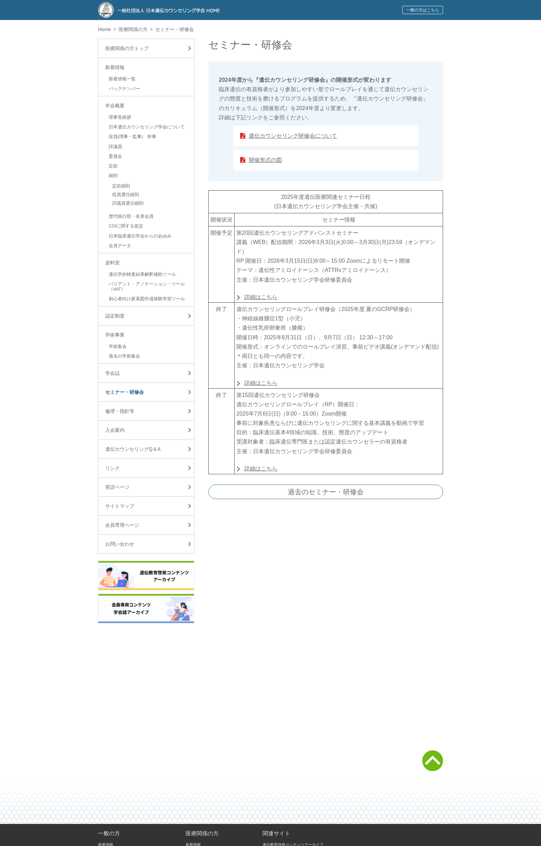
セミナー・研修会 (124, 392)
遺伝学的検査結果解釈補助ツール (142, 274)
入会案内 (115, 430)
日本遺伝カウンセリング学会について (147, 127)
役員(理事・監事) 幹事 (132, 136)
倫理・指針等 (119, 411)
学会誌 (112, 373)
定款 (113, 166)
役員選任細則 (125, 194)
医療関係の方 (133, 29)
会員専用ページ (122, 525)
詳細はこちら (260, 297)
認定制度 (115, 316)
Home (104, 29)
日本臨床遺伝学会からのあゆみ (140, 236)
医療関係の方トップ (127, 48)
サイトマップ (119, 506)
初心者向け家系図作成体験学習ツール (147, 298)
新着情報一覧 (122, 79)
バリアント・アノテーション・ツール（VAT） (147, 287)
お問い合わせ (119, 544)
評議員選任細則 (128, 203)
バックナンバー (124, 88)
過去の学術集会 (124, 356)
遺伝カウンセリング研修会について (293, 136)
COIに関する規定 (126, 226)
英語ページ (117, 487)
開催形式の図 (265, 160)
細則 (113, 175)
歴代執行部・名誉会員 (131, 216)
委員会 (115, 156)
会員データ (120, 245)
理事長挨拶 (120, 117)
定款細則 (121, 186)
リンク (112, 468)
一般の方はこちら (422, 10)
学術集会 (118, 346)
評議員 (115, 146)
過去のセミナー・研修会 (326, 492)
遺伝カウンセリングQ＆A (132, 449)
